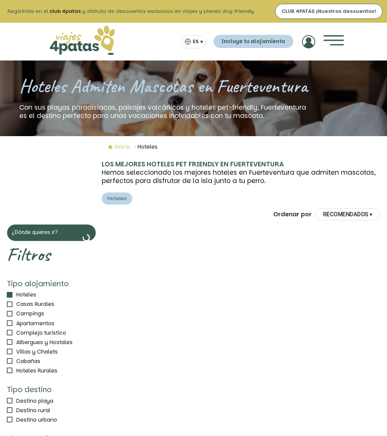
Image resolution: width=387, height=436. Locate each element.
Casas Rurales (35, 304)
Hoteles (26, 294)
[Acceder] (308, 41)
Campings (30, 313)
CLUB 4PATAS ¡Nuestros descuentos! (329, 11)
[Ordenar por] (348, 214)
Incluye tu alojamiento (253, 41)
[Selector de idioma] (193, 41)
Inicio (118, 147)
